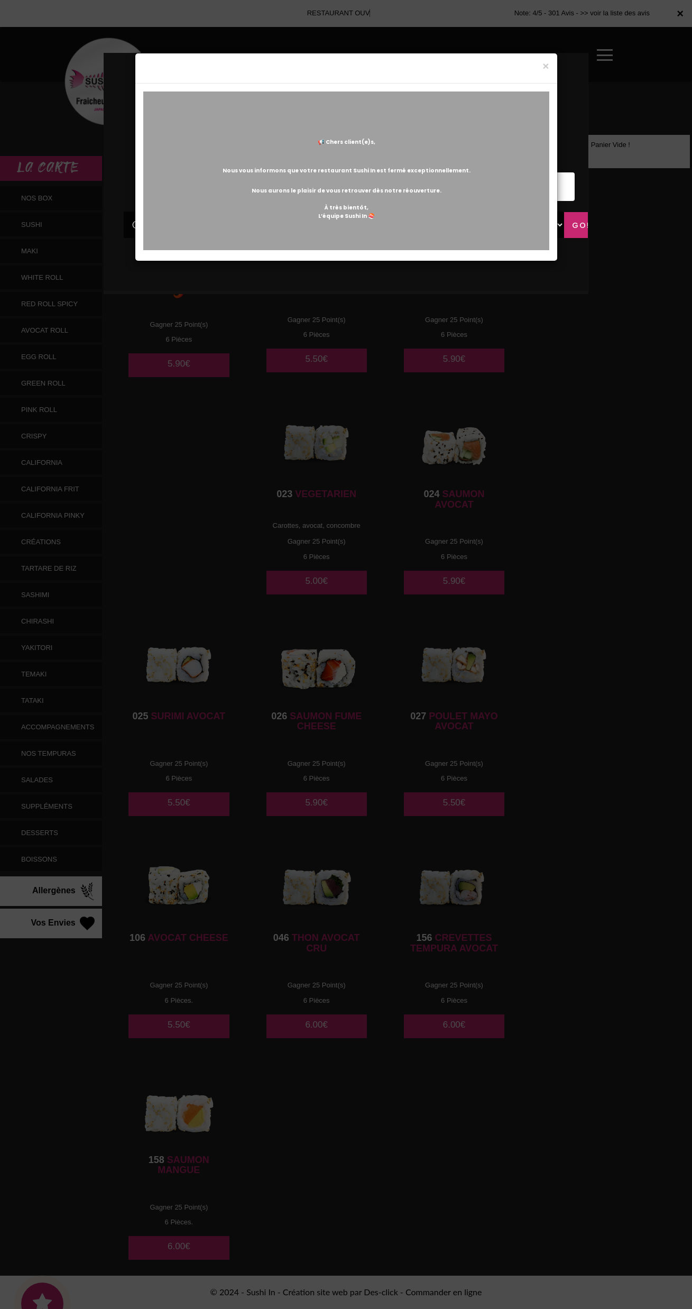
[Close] (545, 65)
